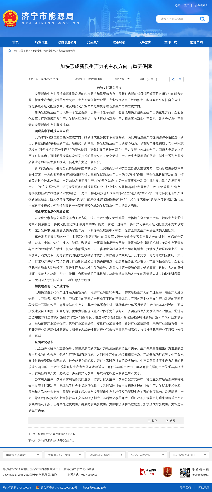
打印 (152, 420)
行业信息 (41, 42)
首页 (15, 42)
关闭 (170, 420)
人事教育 (145, 42)
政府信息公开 (67, 42)
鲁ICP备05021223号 (94, 487)
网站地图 (203, 487)
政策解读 (119, 42)
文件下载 (170, 42)
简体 (177, 5)
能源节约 (196, 42)
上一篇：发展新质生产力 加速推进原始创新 (51, 434)
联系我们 (185, 487)
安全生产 (93, 42)
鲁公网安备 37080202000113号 (56, 487)
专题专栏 (37, 50)
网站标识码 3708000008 (17, 487)
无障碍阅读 (201, 5)
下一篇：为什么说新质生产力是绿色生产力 (51, 440)
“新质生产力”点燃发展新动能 (59, 50)
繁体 (186, 5)
